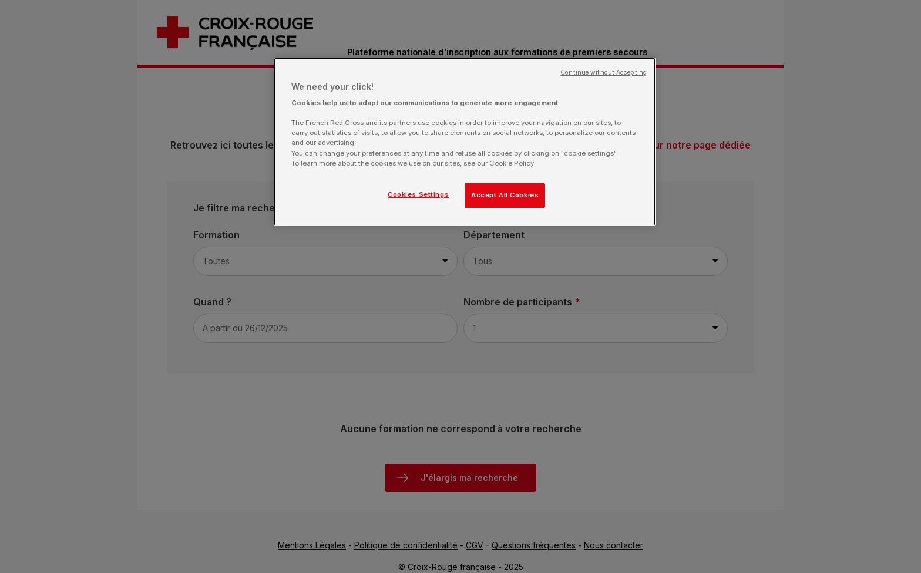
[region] (465, 142)
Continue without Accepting (603, 72)
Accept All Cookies (505, 195)
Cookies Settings (418, 194)
